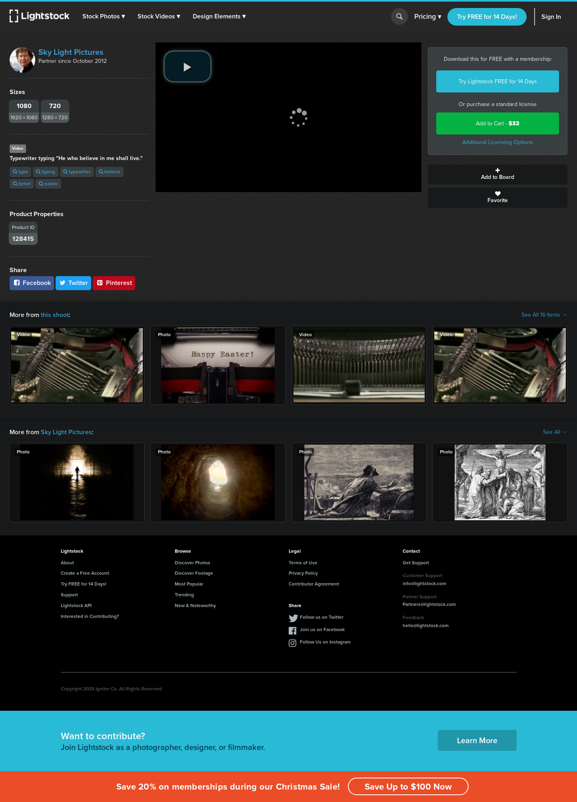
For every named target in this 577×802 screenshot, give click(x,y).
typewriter (77, 171)
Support (69, 594)
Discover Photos (192, 562)
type (20, 171)
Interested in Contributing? (90, 616)
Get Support (416, 562)
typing (45, 171)
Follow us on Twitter (321, 617)
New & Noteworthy (195, 605)
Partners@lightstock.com (429, 604)
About (67, 562)
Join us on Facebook (322, 629)
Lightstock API (76, 605)
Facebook (32, 282)
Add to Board (497, 174)
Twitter (73, 282)
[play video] (188, 66)
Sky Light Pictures (71, 52)
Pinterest (114, 282)
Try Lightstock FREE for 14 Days (498, 81)
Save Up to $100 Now (408, 786)
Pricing (427, 17)
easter (48, 183)
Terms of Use (303, 562)
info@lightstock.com (424, 583)
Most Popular (189, 583)
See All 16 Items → (544, 315)
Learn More (477, 740)
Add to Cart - (497, 123)
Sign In (551, 16)
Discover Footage (194, 573)
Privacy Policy (303, 573)
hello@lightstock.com (426, 625)
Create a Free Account (85, 573)
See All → (555, 432)
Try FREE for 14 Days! (487, 16)
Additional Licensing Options (497, 142)
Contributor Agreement (314, 583)
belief (22, 183)
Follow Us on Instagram (325, 642)
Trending (184, 594)
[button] (103, 16)
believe (109, 171)
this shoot (55, 314)
